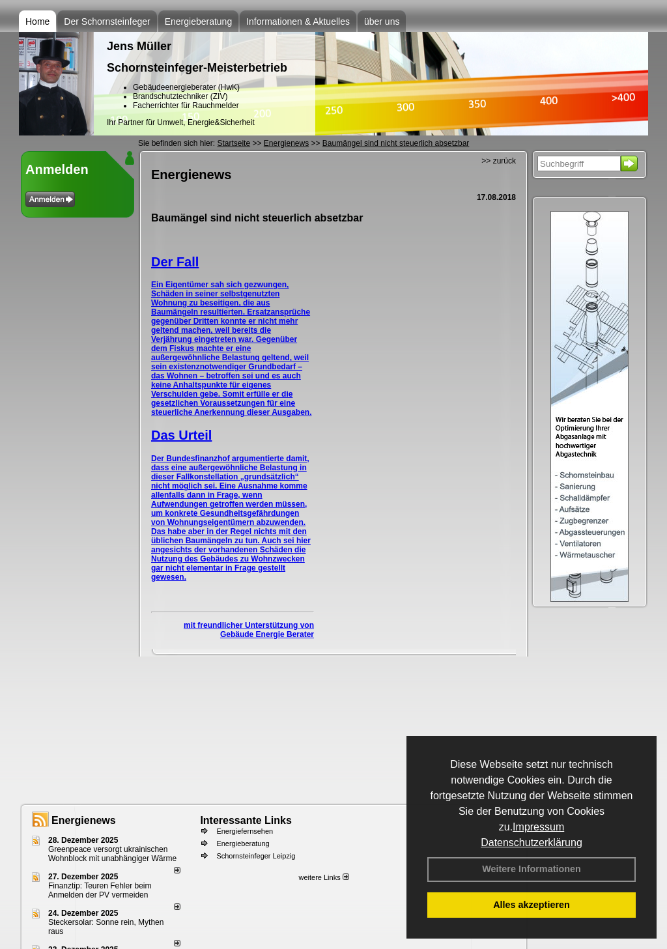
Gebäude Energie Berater (267, 634)
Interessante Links (246, 820)
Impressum (538, 826)
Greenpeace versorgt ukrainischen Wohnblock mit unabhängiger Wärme (112, 854)
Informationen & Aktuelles (298, 21)
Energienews (83, 820)
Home (37, 21)
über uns (381, 21)
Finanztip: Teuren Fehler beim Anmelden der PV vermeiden (100, 890)
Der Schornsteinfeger (107, 21)
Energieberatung (199, 21)
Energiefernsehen (244, 831)
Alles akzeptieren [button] (531, 904)
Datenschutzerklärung (531, 842)
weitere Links (323, 877)
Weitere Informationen (531, 869)
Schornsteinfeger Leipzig (255, 856)
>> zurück (498, 160)
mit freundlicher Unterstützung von (249, 625)
